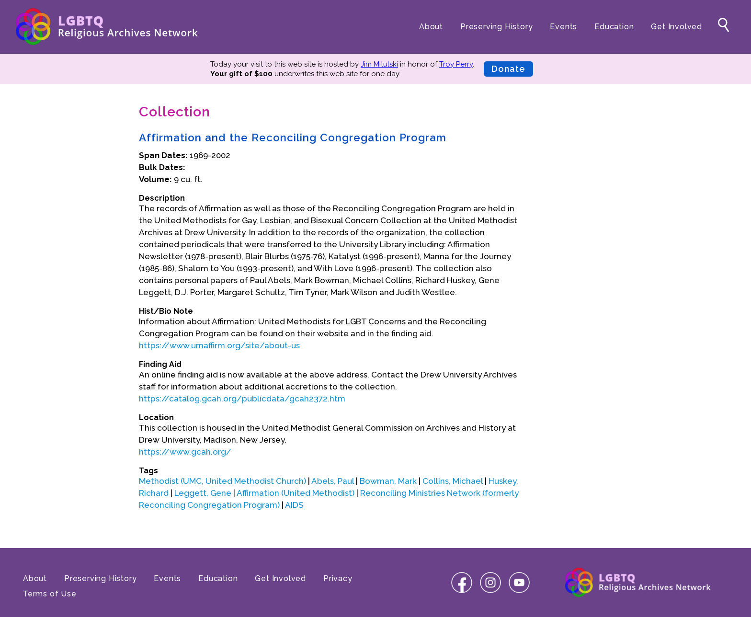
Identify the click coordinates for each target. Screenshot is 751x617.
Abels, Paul (332, 481)
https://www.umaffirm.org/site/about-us (219, 345)
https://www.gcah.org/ (185, 452)
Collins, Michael (452, 481)
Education (614, 26)
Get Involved (676, 26)
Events (563, 26)
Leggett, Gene (202, 493)
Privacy (338, 578)
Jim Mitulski (379, 64)
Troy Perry (456, 64)
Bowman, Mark (388, 481)
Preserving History (496, 26)
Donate (508, 69)
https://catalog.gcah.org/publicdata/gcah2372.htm (242, 398)
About (431, 26)
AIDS (294, 505)
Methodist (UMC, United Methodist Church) (222, 481)
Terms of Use (50, 593)
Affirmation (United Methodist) (295, 493)
